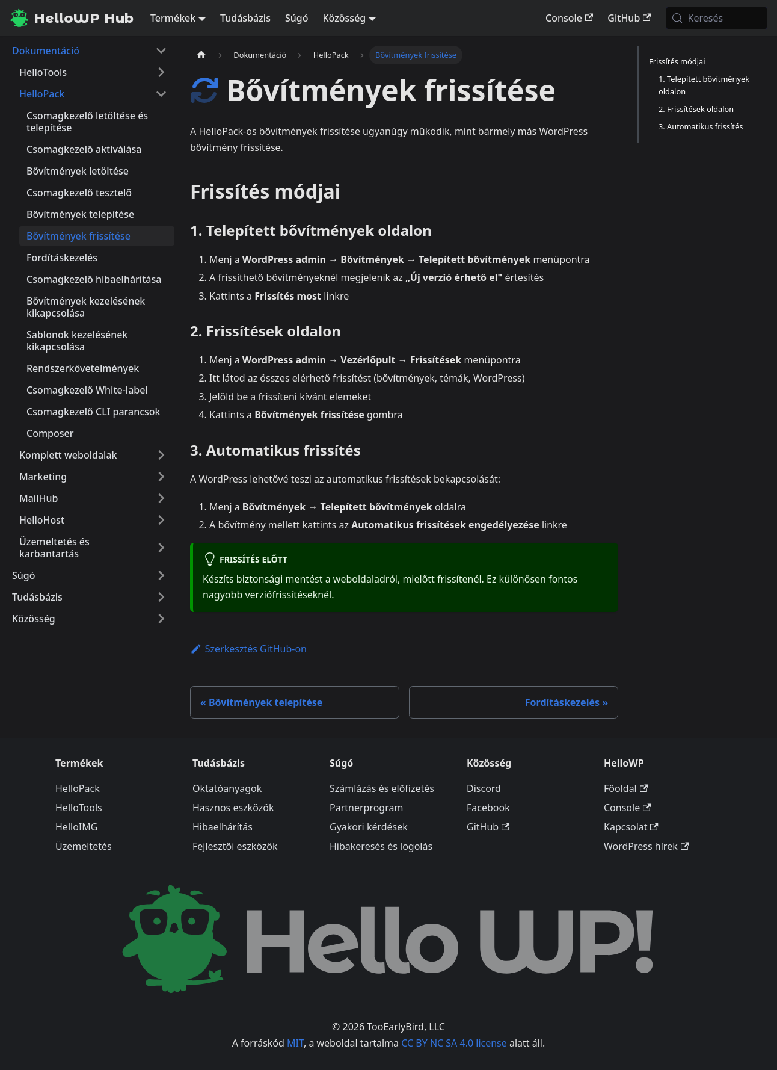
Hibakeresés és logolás (381, 846)
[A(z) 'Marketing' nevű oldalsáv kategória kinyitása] (161, 476)
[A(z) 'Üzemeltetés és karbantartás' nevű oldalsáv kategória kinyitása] (161, 547)
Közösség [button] (344, 18)
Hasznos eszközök (233, 807)
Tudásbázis (245, 18)
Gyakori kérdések (369, 826)
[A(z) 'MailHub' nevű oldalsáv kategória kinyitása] (161, 498)
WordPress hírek (646, 846)
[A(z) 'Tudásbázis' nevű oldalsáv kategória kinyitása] (161, 597)
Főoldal (626, 788)
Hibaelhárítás (222, 826)
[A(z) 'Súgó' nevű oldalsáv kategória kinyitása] (161, 575)
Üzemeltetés (83, 846)
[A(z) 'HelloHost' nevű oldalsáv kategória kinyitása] (161, 520)
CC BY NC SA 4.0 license (454, 1043)
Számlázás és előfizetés (382, 788)
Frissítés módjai (677, 61)
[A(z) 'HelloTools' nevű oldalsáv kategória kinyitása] (161, 72)
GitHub (629, 18)
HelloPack (77, 788)
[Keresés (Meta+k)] (716, 18)
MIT (295, 1043)
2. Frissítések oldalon (696, 109)
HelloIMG (76, 826)
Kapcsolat (631, 826)
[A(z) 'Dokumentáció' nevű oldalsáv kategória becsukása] (161, 50)
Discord (484, 788)
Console (569, 18)
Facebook (488, 807)
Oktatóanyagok (227, 788)
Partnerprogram (366, 807)
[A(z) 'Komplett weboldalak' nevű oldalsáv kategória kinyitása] (161, 455)
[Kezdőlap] (201, 55)
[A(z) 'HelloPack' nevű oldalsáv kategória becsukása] (161, 94)
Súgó (297, 18)
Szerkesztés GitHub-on (248, 648)
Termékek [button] (172, 18)
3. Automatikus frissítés (701, 126)
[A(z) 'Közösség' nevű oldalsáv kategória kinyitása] (161, 618)
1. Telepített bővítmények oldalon (704, 85)
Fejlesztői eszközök (235, 846)
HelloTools (78, 807)
